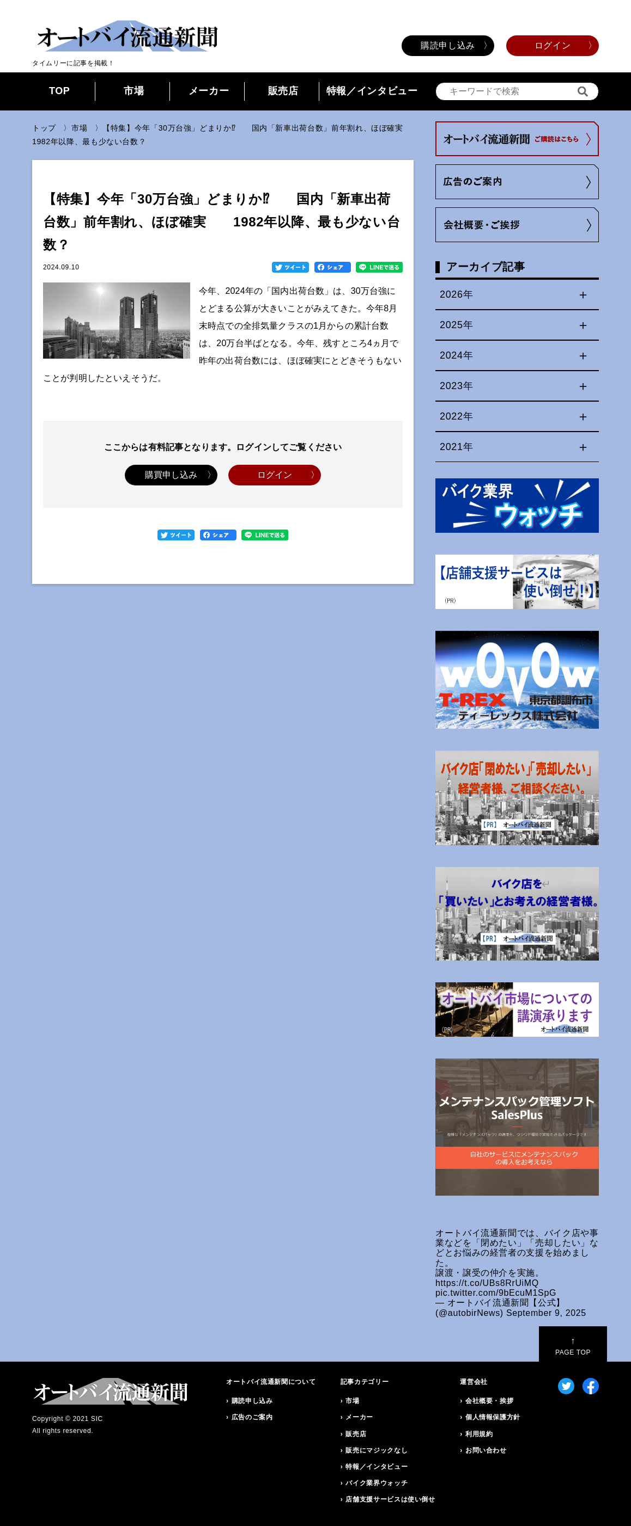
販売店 (283, 90)
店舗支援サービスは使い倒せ (390, 1499)
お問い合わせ (486, 1450)
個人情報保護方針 (492, 1417)
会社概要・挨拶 (489, 1401)
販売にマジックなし (376, 1450)
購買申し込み (171, 474)
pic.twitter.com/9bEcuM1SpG (495, 1292)
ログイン (553, 45)
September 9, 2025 (546, 1313)
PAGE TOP (573, 1346)
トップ (44, 128)
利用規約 (479, 1434)
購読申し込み (448, 45)
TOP (59, 90)
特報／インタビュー (372, 90)
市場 (134, 90)
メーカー (209, 90)
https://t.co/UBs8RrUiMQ (487, 1283)
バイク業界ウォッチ (376, 1483)
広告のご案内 (252, 1417)
